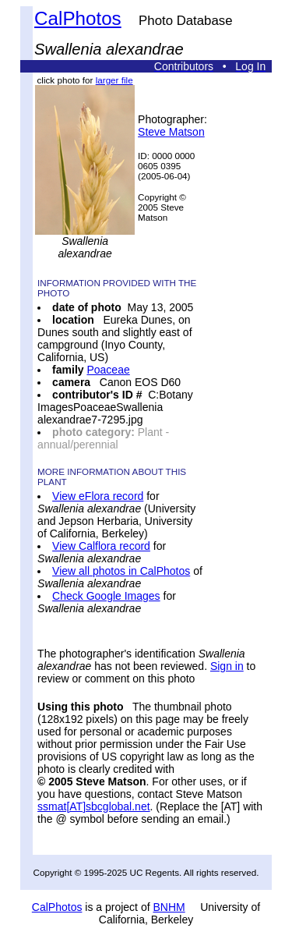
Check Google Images (106, 596)
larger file (114, 80)
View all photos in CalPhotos (121, 571)
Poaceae (107, 369)
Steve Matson (171, 132)
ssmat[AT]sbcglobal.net (93, 806)
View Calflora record (101, 546)
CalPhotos (77, 18)
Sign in (227, 666)
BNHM (169, 907)
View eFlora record (97, 496)
